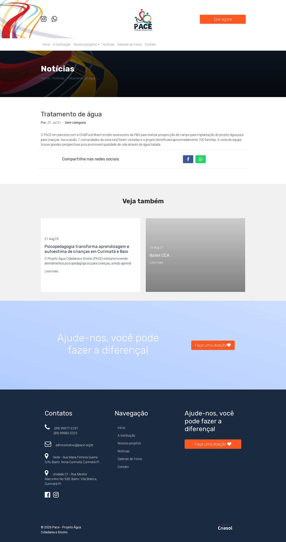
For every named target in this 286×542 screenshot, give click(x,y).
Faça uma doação (213, 345)
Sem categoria (75, 122)
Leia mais (51, 271)
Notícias (108, 44)
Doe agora (223, 19)
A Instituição (62, 44)
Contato (150, 44)
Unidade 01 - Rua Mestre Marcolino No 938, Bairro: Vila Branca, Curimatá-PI (71, 479)
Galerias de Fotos (129, 44)
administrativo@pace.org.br (69, 445)
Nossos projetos (85, 44)
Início (46, 44)
